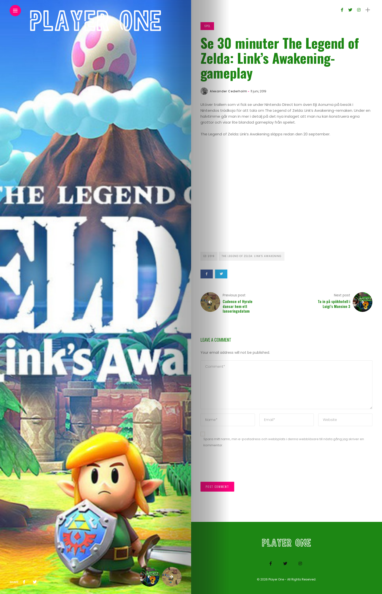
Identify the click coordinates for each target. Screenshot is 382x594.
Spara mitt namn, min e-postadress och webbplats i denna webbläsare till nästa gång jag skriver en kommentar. (283, 442)
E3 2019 (209, 256)
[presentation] (237, 467)
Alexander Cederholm (228, 91)
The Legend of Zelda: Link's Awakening (252, 256)
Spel (207, 26)
